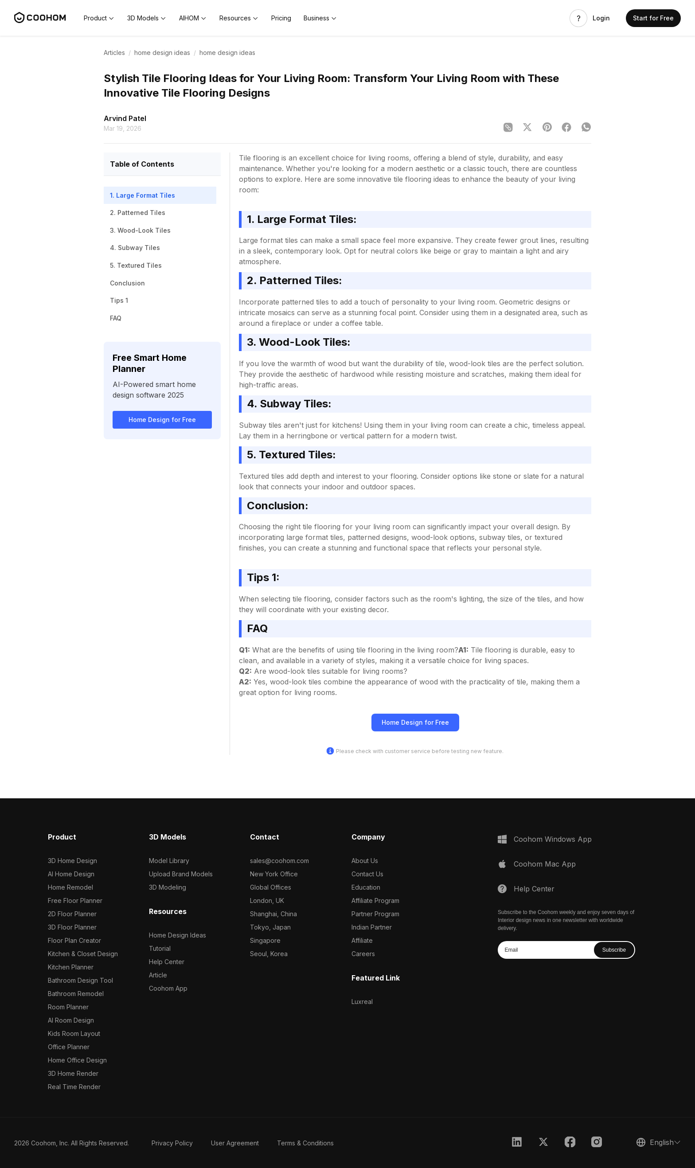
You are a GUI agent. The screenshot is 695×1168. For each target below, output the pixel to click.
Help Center (166, 961)
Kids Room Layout (74, 1033)
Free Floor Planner (75, 900)
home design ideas (162, 52)
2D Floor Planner (72, 914)
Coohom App (168, 988)
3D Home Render (73, 1073)
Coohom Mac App (545, 863)
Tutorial (160, 948)
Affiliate (362, 940)
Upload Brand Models (181, 874)
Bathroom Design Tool (80, 980)
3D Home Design (72, 860)
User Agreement (235, 1143)
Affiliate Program (375, 900)
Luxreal (362, 1001)
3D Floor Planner (72, 927)
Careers (363, 953)
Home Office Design (77, 1060)
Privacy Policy (172, 1143)
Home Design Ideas (177, 935)
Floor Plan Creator (74, 940)
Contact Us (367, 874)
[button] (99, 18)
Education (365, 887)
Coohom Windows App (553, 839)
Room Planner (68, 1007)
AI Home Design (71, 874)
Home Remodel (70, 887)
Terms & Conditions (305, 1143)
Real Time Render (74, 1086)
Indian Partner (371, 927)
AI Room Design (71, 1020)
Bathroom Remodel (76, 993)
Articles (114, 52)
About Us (364, 860)
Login (601, 18)
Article (158, 975)
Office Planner (69, 1047)
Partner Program (375, 914)
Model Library (169, 860)
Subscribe (614, 950)
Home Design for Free (162, 419)
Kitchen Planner (71, 967)
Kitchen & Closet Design (83, 953)
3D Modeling (167, 887)
